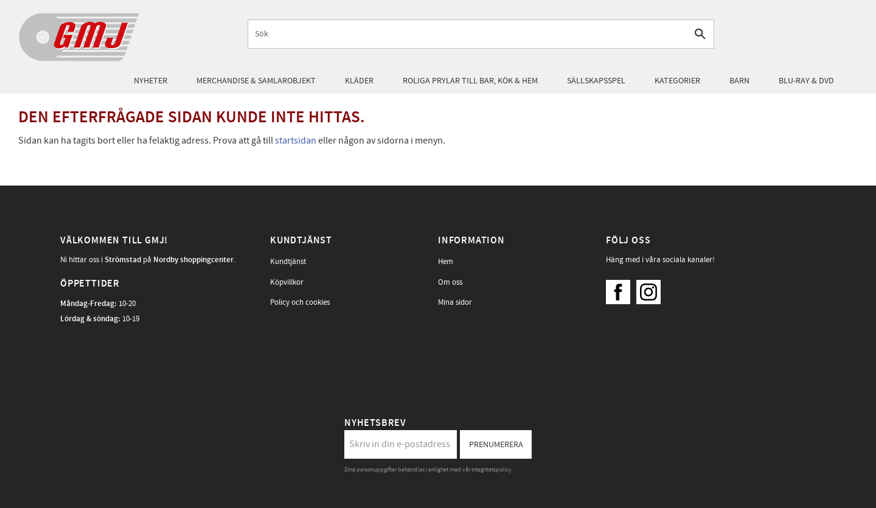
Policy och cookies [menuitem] (300, 302)
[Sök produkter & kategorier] (467, 33)
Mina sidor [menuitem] (455, 302)
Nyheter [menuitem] (150, 80)
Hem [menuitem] (445, 261)
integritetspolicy (491, 469)
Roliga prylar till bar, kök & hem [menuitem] (470, 80)
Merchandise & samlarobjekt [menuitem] (256, 80)
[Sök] (700, 33)
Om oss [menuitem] (450, 282)
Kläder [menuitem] (359, 80)
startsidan (295, 140)
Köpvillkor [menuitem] (287, 282)
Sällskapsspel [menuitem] (596, 80)
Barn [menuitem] (739, 80)
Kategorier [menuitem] (677, 80)
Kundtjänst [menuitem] (288, 261)
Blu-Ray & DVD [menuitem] (806, 80)
